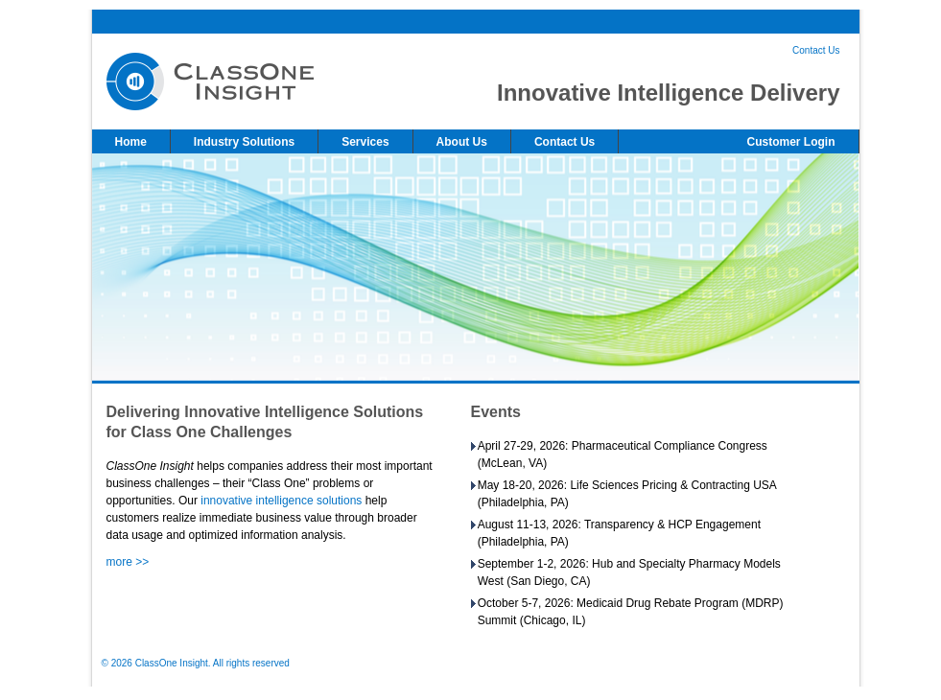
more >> (128, 562)
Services (364, 142)
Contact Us (815, 50)
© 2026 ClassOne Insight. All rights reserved (196, 663)
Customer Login (791, 142)
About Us (461, 142)
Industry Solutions (244, 142)
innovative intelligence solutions (281, 500)
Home (131, 142)
